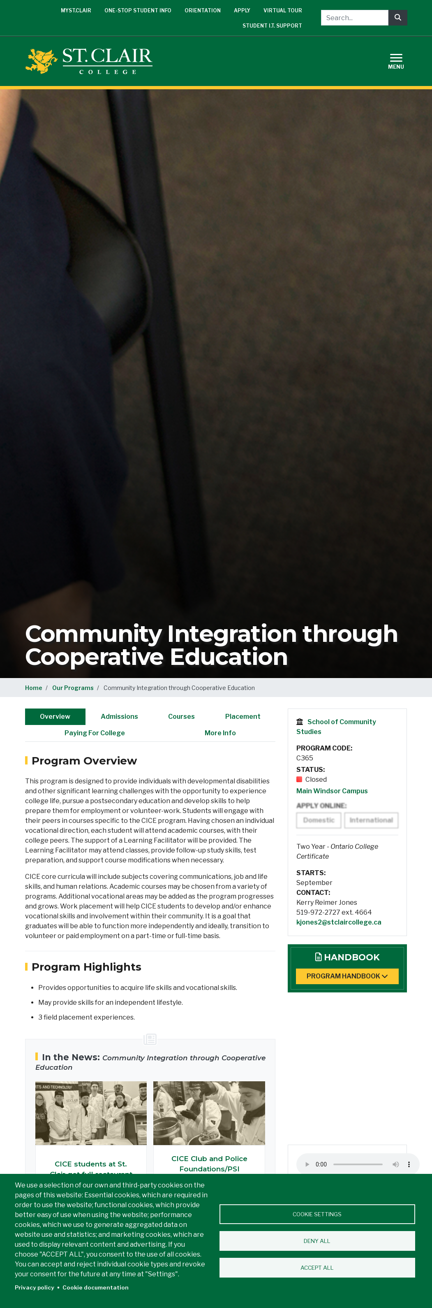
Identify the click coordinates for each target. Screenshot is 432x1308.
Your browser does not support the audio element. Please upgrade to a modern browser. (358, 1164)
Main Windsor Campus (332, 791)
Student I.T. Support (272, 26)
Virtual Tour (282, 10)
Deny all (317, 1241)
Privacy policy (34, 1287)
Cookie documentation (95, 1287)
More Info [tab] (220, 733)
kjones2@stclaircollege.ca (338, 922)
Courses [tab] (181, 716)
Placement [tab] (243, 716)
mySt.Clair (76, 10)
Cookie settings (317, 1214)
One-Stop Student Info (137, 10)
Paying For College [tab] (95, 733)
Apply (242, 10)
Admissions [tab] (119, 716)
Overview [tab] (55, 716)
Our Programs (73, 687)
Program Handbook (347, 976)
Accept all (317, 1267)
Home (33, 687)
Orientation (203, 10)
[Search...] (354, 18)
